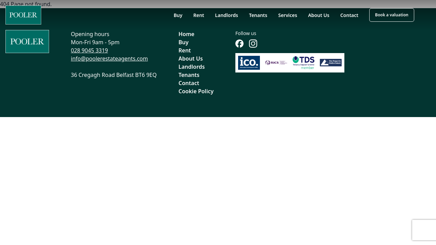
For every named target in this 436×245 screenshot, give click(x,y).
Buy (178, 15)
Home (186, 34)
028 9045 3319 (89, 50)
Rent (198, 15)
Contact (349, 15)
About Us (318, 15)
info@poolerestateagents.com (109, 58)
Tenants (258, 15)
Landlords (226, 15)
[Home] (23, 14)
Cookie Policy (196, 91)
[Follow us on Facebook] (239, 43)
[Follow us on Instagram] (253, 43)
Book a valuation (391, 15)
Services (287, 15)
